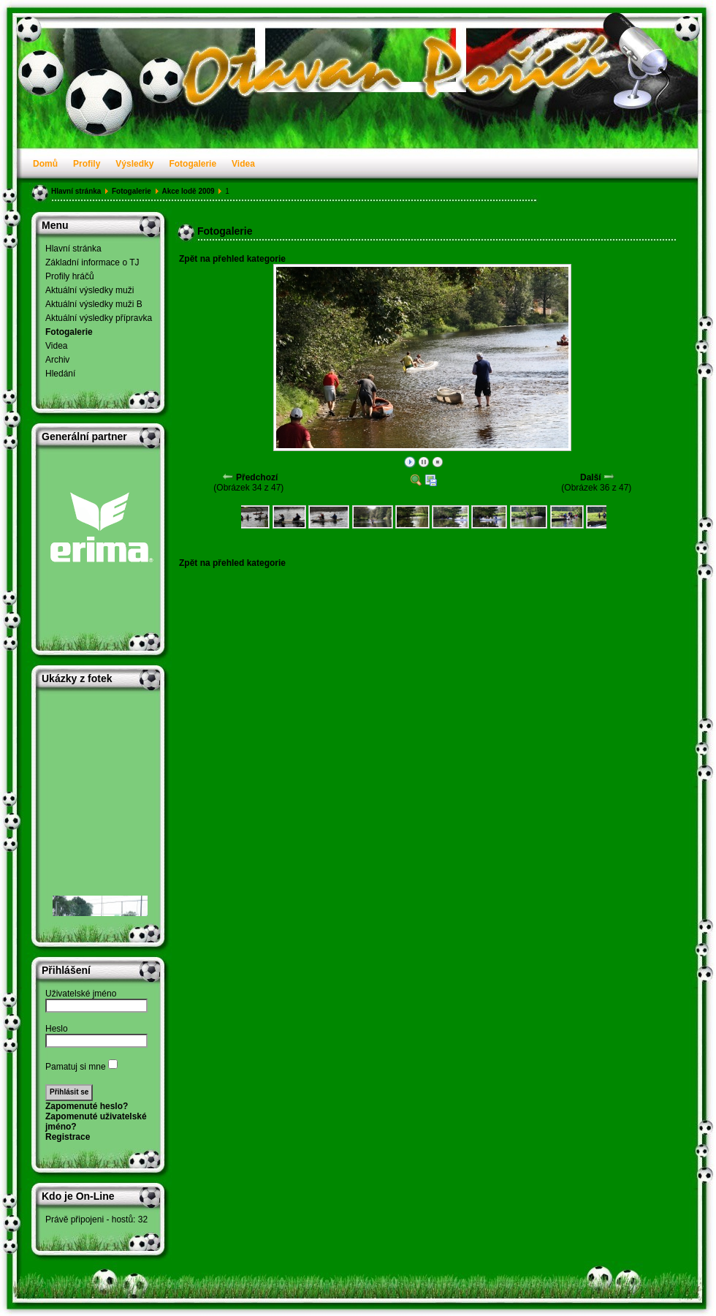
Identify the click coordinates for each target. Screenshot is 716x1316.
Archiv (57, 360)
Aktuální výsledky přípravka (98, 318)
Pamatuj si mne (75, 1067)
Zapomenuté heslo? (86, 1106)
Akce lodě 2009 (187, 191)
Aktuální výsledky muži (89, 290)
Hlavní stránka (76, 191)
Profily (86, 164)
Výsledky (134, 164)
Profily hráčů (69, 276)
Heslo (56, 1029)
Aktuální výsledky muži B (93, 304)
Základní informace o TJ (92, 262)
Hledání (60, 373)
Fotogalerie (192, 164)
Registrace (67, 1137)
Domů (45, 164)
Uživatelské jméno (80, 993)
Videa (243, 164)
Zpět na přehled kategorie (232, 259)
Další (590, 477)
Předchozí (257, 477)
